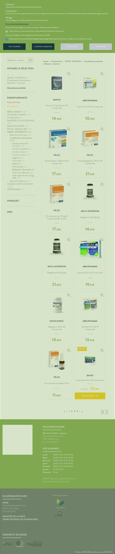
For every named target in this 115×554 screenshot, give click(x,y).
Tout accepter (14, 46)
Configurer (101, 46)
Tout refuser (72, 46)
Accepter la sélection (43, 46)
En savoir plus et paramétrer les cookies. (17, 24)
